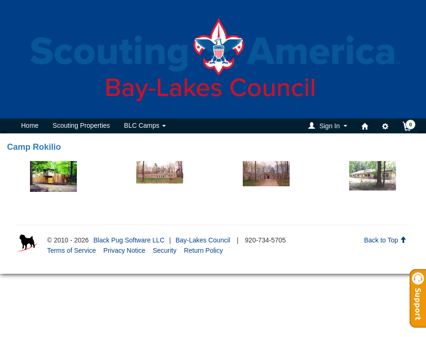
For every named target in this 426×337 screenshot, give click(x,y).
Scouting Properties (81, 125)
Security (165, 250)
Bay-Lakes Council (202, 240)
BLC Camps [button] (145, 125)
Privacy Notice (124, 250)
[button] (329, 125)
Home (29, 125)
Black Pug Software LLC (128, 240)
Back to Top (385, 240)
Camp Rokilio (34, 147)
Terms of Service (71, 250)
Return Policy (203, 250)
